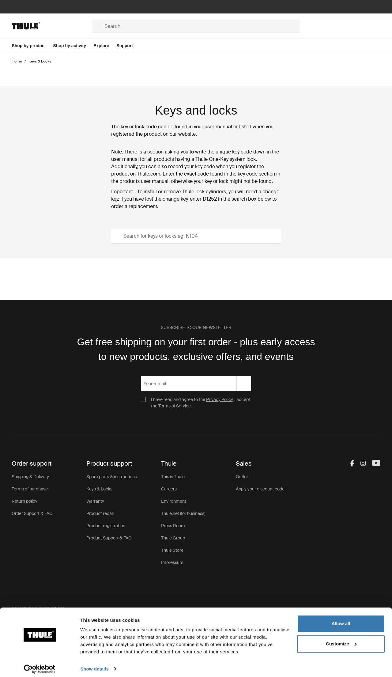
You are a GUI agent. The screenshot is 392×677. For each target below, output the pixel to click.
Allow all (341, 619)
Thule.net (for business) (183, 513)
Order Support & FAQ (32, 513)
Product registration (105, 525)
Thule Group (173, 538)
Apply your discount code (260, 489)
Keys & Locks (99, 489)
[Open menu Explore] (104, 46)
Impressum (172, 562)
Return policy (24, 501)
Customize (341, 639)
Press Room (173, 525)
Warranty (95, 501)
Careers (169, 489)
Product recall (100, 513)
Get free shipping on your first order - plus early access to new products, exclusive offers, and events (196, 349)
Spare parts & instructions (111, 476)
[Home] (52, 26)
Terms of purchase (30, 489)
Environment (173, 501)
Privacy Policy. (219, 399)
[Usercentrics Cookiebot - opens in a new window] (39, 665)
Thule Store (172, 550)
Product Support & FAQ (109, 538)
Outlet (242, 476)
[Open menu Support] (128, 46)
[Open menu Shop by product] (32, 46)
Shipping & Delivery (30, 476)
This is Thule (173, 476)
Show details (94, 665)
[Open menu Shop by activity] (73, 46)
